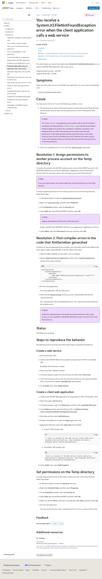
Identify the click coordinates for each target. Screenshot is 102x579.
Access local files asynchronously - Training (49, 543)
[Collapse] (29, 15)
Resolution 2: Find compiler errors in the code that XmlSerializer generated (60, 56)
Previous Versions (18, 570)
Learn (38, 15)
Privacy (43, 570)
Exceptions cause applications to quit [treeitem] (18, 63)
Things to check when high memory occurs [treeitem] (18, 87)
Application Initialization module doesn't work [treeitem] (19, 39)
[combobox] (17, 19)
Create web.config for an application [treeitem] (18, 57)
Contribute (35, 570)
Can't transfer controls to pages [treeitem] (16, 43)
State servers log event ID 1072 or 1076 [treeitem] (19, 83)
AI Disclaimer (6, 570)
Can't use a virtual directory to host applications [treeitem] (18, 47)
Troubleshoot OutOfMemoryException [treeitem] (18, 97)
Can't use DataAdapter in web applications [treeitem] (16, 53)
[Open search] (93, 2)
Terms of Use (73, 570)
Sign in (97, 3)
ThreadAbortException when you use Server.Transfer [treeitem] (18, 92)
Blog (27, 570)
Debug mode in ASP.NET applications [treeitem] (18, 60)
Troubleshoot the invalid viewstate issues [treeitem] (17, 101)
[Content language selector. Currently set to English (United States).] (11, 565)
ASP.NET (54, 15)
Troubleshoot (46, 15)
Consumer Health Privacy (57, 570)
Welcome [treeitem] (7, 23)
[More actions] (98, 15)
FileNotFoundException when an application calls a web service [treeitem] (17, 67)
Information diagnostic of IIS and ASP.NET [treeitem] (18, 73)
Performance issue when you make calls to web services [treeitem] (19, 78)
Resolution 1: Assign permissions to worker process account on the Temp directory (63, 53)
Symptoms (41, 48)
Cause (40, 51)
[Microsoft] (3, 2)
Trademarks (82, 570)
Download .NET (94, 8)
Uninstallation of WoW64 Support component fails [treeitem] (17, 106)
